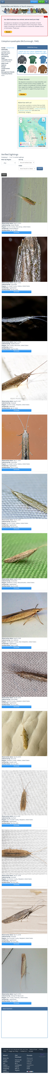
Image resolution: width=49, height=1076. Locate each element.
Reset (4, 175)
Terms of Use (33, 1049)
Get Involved (18, 1056)
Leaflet (26, 146)
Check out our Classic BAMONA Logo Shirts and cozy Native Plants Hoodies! (32, 52)
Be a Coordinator (18, 1064)
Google (35, 146)
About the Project (6, 1059)
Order (20, 165)
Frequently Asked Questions (6, 1070)
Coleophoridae (10, 48)
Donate (31, 1051)
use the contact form (26, 110)
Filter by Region (6, 159)
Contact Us (23, 1051)
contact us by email (39, 108)
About (5, 1055)
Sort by (21, 159)
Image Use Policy (13, 1051)
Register (17, 1070)
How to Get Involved (18, 1060)
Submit (40, 168)
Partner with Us (17, 1067)
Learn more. (28, 1067)
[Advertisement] (24, 1024)
